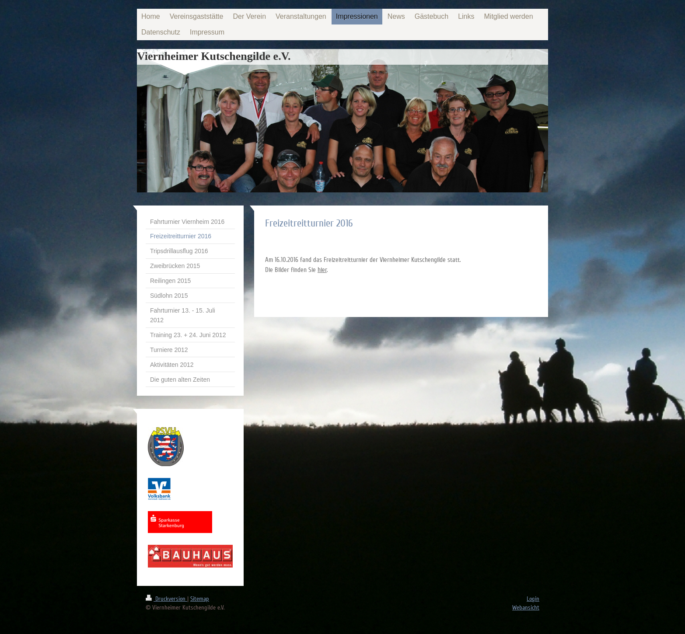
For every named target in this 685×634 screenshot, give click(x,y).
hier (322, 270)
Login (533, 599)
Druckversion (166, 599)
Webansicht (525, 607)
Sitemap (199, 599)
